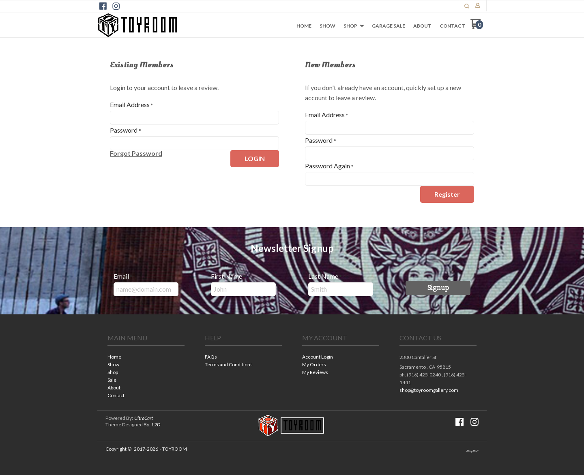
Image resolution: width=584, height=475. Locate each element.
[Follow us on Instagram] (116, 6)
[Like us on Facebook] (103, 6)
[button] (466, 6)
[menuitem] (303, 26)
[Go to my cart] (476, 27)
